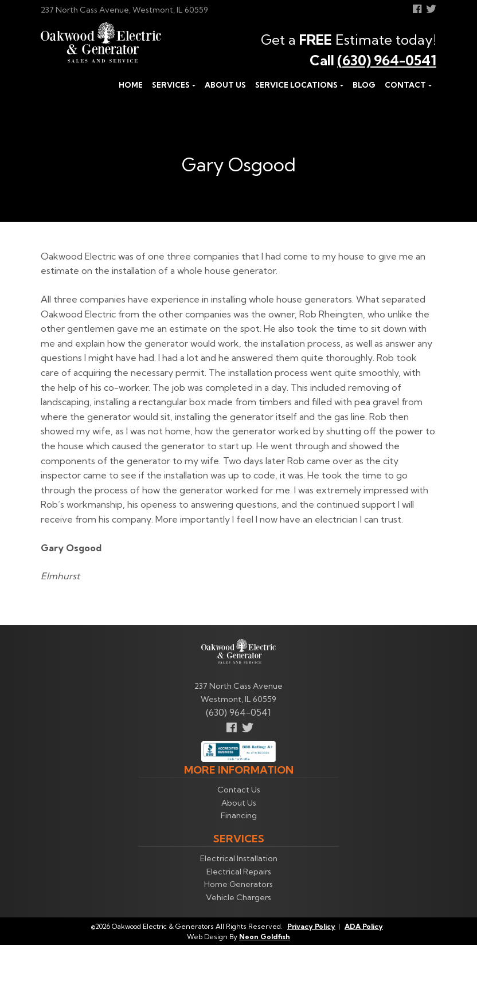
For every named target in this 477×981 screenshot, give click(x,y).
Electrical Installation (238, 858)
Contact (405, 84)
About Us (225, 84)
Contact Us (238, 789)
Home (131, 84)
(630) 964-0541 (386, 60)
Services (171, 84)
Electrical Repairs (238, 871)
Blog (364, 84)
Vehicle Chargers (238, 897)
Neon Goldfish (264, 936)
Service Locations (296, 84)
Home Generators (238, 884)
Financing (239, 815)
